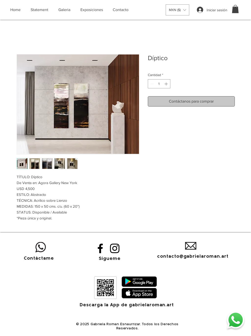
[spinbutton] (159, 84)
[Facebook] (100, 248)
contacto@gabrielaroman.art (192, 256)
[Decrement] (152, 84)
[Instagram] (114, 248)
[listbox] (177, 9)
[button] (177, 9)
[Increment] (166, 84)
